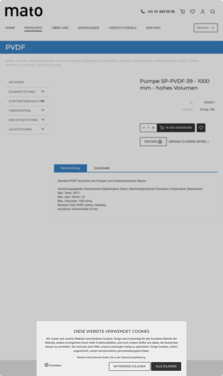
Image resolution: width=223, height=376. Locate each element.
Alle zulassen (166, 366)
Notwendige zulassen (130, 366)
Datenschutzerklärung (133, 357)
